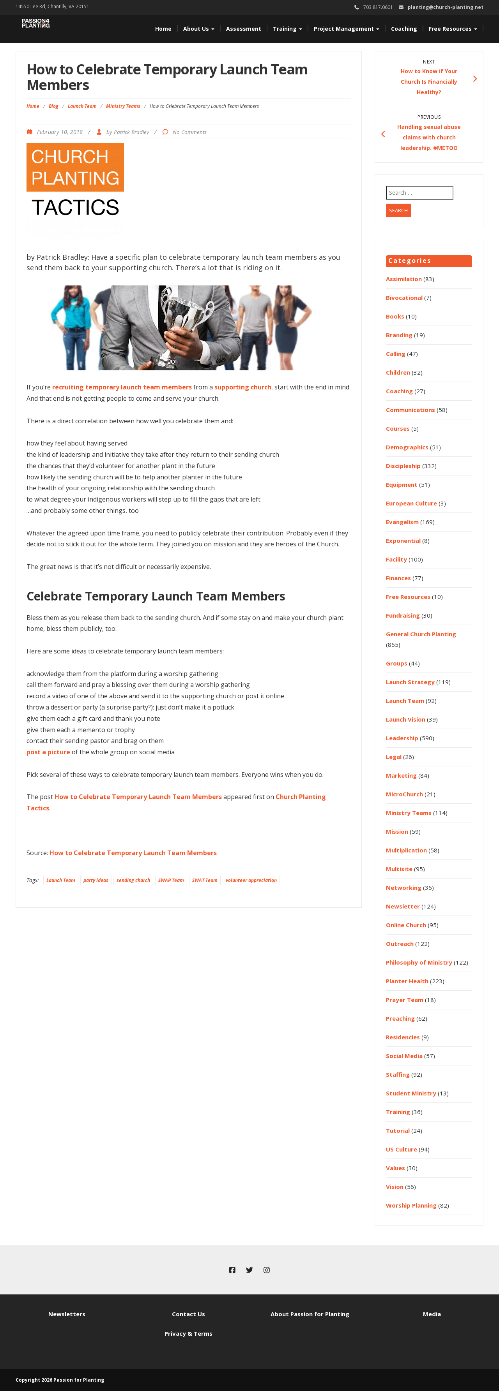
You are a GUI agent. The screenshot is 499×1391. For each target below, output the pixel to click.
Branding (399, 335)
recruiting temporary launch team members (122, 387)
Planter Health (407, 981)
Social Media (404, 1056)
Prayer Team (404, 1000)
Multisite (399, 869)
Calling (395, 353)
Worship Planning (411, 1205)
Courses (398, 428)
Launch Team (82, 106)
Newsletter (403, 906)
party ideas (95, 880)
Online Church (406, 925)
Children (398, 372)
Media (432, 1314)
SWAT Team (205, 880)
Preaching (400, 1018)
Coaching (404, 28)
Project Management (346, 28)
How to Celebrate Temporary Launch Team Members (138, 796)
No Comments (190, 132)
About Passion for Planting (310, 1314)
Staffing (398, 1074)
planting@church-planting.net (445, 7)
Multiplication (406, 850)
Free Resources (453, 28)
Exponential (403, 540)
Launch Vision (405, 719)
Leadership (402, 738)
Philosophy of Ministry (419, 962)
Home (163, 28)
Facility (396, 559)
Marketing (401, 775)
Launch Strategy (410, 682)
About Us (198, 28)
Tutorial (398, 1130)
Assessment (243, 28)
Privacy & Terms (188, 1333)
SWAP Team (171, 880)
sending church (133, 880)
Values (395, 1168)
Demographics (407, 447)
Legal (394, 757)
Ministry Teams (123, 106)
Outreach (400, 943)
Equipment (402, 484)
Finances (398, 578)
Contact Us (188, 1314)
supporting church (242, 387)
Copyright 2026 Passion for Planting (60, 1380)
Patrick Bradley (131, 132)
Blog (53, 106)
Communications (410, 410)
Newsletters (66, 1314)
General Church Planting (421, 634)
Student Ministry (411, 1093)
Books (395, 316)
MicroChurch (404, 794)
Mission (397, 831)
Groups (396, 663)
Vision (394, 1186)
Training (287, 28)
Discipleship (403, 466)
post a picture (48, 752)
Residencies (403, 1037)
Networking (403, 887)
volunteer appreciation (251, 880)
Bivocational (404, 297)
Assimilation (404, 279)
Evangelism (402, 522)
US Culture (401, 1149)
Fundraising (403, 615)
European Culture (411, 503)
